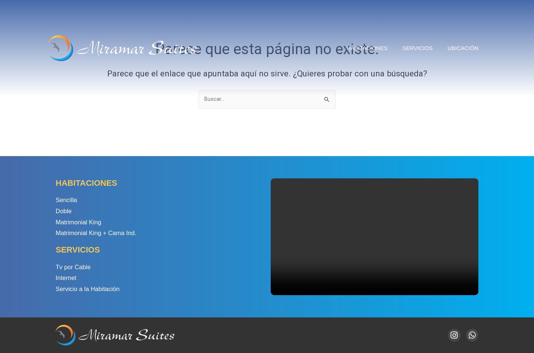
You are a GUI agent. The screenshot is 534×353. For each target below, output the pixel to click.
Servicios (417, 48)
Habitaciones (367, 48)
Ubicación (463, 48)
